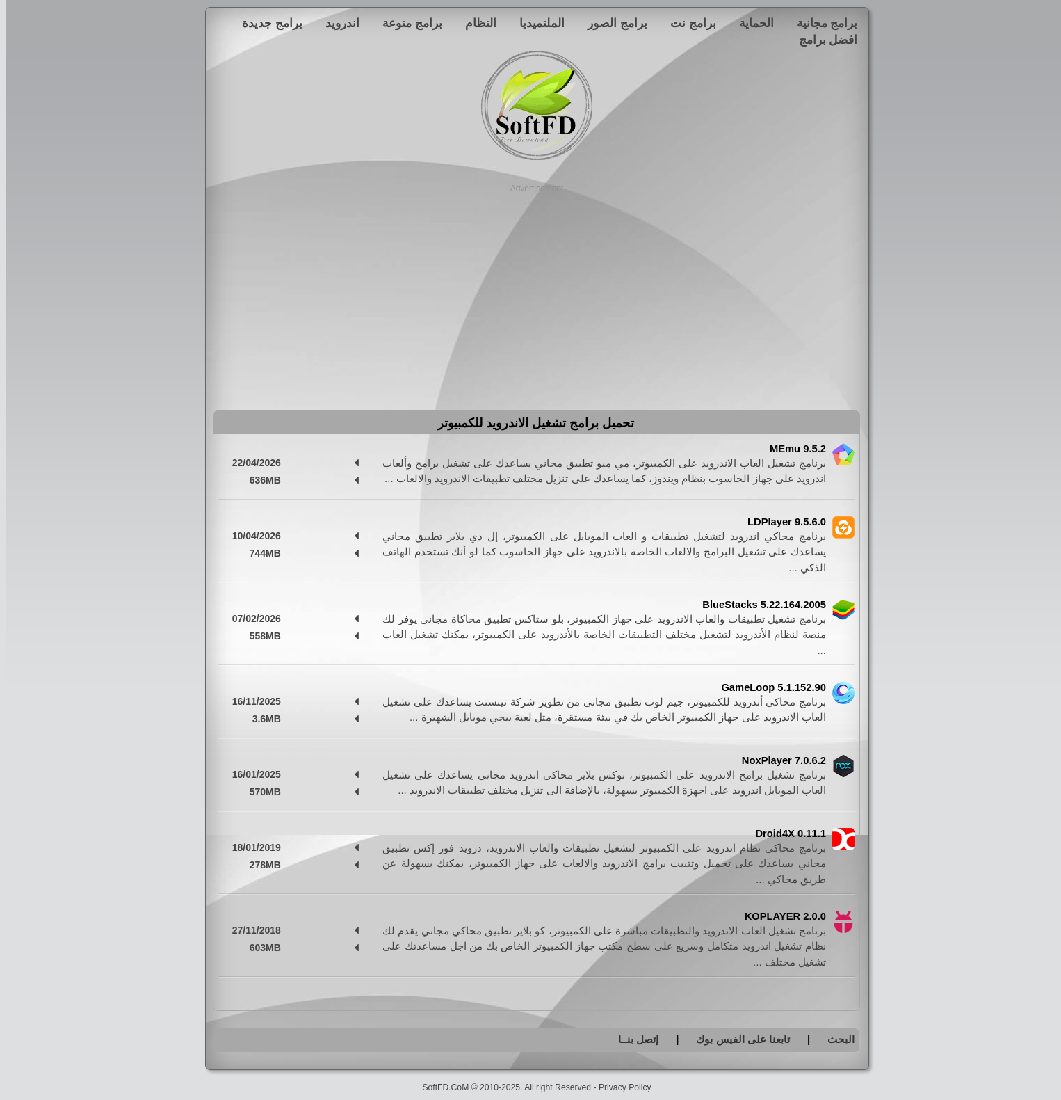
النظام (474, 23)
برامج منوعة (406, 23)
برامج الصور (611, 23)
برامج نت (687, 23)
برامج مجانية (821, 23)
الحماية (750, 23)
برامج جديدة (266, 23)
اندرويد (336, 23)
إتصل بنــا (632, 1039)
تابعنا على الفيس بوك (737, 1039)
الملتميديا (535, 23)
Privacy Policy (618, 1087)
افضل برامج (822, 40)
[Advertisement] (530, 292)
